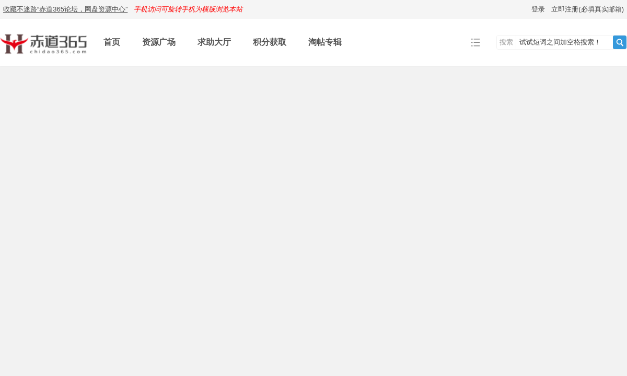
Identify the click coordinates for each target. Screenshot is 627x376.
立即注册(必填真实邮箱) (587, 9)
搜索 (506, 42)
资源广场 (159, 42)
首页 (111, 42)
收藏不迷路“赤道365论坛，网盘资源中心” (65, 9)
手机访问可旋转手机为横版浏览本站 (188, 9)
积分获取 (269, 42)
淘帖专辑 (325, 42)
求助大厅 (214, 42)
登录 (538, 9)
